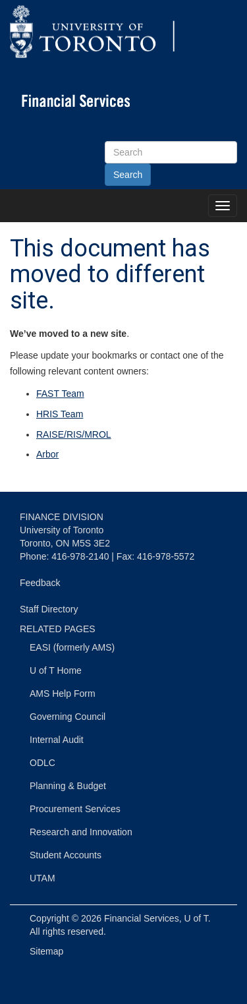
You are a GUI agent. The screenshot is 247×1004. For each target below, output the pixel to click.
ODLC (42, 762)
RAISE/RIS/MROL (73, 434)
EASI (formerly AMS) (72, 647)
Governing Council (67, 716)
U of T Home (56, 670)
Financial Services (141, 918)
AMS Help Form (63, 693)
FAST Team (60, 393)
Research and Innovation (81, 832)
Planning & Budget (68, 786)
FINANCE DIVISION (61, 517)
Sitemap (46, 951)
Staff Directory (49, 609)
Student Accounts (65, 855)
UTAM (42, 878)
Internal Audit (57, 739)
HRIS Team (59, 414)
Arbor (47, 454)
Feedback (40, 582)
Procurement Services (75, 809)
